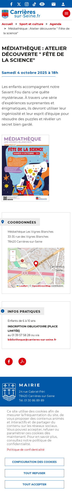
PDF (22, 361)
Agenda (55, 24)
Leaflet (22, 286)
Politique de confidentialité (26, 449)
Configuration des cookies (34, 461)
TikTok (34, 4)
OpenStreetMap (41, 286)
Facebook (11, 4)
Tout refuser (34, 473)
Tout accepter (34, 484)
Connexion (63, 4)
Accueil (7, 24)
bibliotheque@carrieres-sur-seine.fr (32, 339)
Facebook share (9, 361)
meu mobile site (66, 13)
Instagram (27, 4)
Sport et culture (31, 24)
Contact (53, 4)
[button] (25, 169)
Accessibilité (42, 4)
